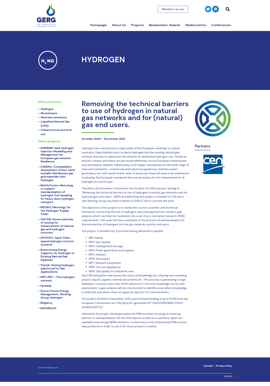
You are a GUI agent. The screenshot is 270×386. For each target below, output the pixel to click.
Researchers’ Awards (164, 25)
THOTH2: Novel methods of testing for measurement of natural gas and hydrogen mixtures (56, 226)
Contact (208, 365)
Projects (137, 25)
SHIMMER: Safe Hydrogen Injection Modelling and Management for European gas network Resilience (57, 154)
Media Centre (195, 25)
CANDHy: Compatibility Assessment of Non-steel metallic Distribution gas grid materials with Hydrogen (57, 173)
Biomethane (49, 113)
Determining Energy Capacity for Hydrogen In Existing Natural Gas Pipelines (57, 255)
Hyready (46, 286)
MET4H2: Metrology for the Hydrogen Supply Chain (55, 210)
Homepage (98, 25)
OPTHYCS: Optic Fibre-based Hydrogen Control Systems (56, 241)
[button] (227, 9)
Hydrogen (103, 59)
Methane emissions (54, 117)
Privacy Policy (224, 365)
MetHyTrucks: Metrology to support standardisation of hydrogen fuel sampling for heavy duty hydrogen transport (57, 194)
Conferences (221, 25)
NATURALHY (48, 308)
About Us (119, 25)
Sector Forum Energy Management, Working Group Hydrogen (55, 294)
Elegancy (46, 303)
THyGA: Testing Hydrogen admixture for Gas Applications (57, 268)
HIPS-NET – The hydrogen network (57, 278)
